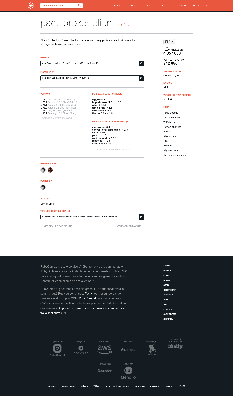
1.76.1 (43, 105)
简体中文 (84, 386)
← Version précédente (56, 226)
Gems (147, 5)
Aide (165, 299)
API (165, 304)
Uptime (167, 270)
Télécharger (169, 122)
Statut (167, 266)
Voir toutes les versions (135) (56, 117)
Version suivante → (130, 226)
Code (166, 275)
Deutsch (169, 386)
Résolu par (130, 341)
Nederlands (68, 386)
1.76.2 (43, 102)
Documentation (171, 117)
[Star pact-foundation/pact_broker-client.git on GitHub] (169, 41)
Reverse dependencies (175, 155)
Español (155, 386)
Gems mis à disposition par (176, 340)
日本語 (182, 386)
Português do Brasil (118, 386)
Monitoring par (152, 341)
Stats (166, 285)
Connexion (179, 5)
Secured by (129, 364)
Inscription (200, 5)
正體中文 (97, 386)
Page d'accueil (171, 112)
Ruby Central (87, 298)
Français (140, 386)
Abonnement (170, 136)
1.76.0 (43, 107)
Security (168, 319)
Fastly (89, 293)
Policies (167, 309)
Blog (134, 5)
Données (168, 280)
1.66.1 (43, 113)
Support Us (169, 314)
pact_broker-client (77, 23)
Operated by (58, 342)
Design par (82, 341)
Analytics (168, 145)
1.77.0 (43, 99)
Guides (161, 5)
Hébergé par (105, 341)
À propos (168, 295)
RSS (165, 141)
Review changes (172, 126)
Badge (166, 131)
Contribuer (169, 290)
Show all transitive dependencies (110, 149)
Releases (118, 5)
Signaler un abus (172, 150)
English (52, 386)
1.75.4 (43, 110)
